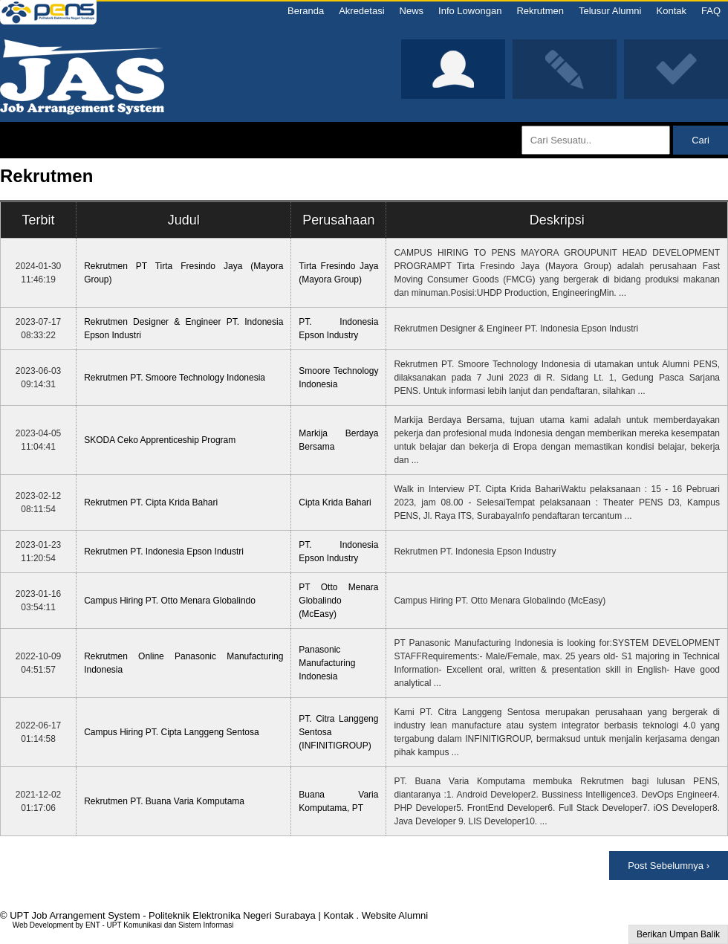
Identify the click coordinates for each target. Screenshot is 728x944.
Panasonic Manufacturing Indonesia (327, 663)
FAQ (711, 10)
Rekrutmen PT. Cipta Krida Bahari (151, 502)
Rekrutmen (540, 10)
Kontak (671, 10)
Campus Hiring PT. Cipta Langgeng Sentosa (171, 732)
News (412, 10)
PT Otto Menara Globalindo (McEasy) (338, 600)
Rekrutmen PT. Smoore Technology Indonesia (174, 377)
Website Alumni (395, 915)
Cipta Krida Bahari (335, 502)
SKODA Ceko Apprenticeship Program (159, 440)
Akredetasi (361, 10)
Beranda (305, 10)
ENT (92, 925)
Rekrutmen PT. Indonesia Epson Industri (164, 551)
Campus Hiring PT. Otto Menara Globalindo (170, 600)
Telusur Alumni (610, 10)
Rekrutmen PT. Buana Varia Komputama (164, 801)
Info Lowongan (469, 10)
